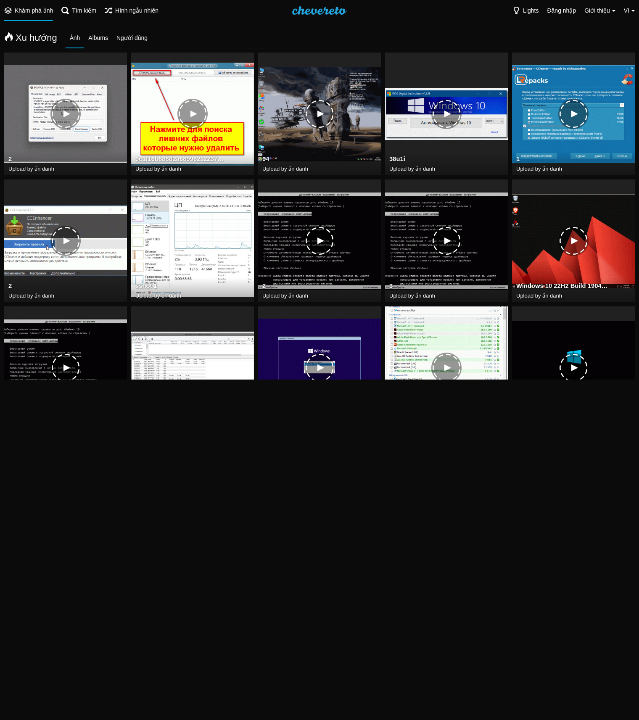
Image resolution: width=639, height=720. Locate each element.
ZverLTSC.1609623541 (547, 414)
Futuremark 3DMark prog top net (308, 668)
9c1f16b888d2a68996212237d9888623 (181, 160)
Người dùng (132, 37)
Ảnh (75, 37)
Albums (98, 37)
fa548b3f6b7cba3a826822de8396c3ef (435, 414)
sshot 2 (526, 541)
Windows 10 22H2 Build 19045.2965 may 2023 (562, 287)
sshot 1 (145, 287)
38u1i (396, 160)
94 (265, 160)
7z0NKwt (147, 541)
